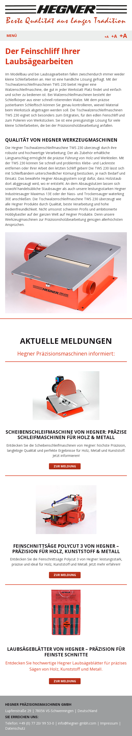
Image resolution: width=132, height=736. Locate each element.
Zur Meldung (65, 466)
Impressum (109, 723)
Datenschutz (15, 728)
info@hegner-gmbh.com (77, 723)
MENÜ (12, 35)
